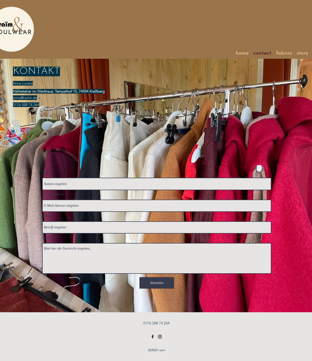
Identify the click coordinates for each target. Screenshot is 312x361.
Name (46, 172)
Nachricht (49, 237)
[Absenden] (156, 283)
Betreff (47, 216)
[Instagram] (62, 149)
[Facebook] (44, 149)
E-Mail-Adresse (53, 194)
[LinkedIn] (53, 149)
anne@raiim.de (25, 97)
